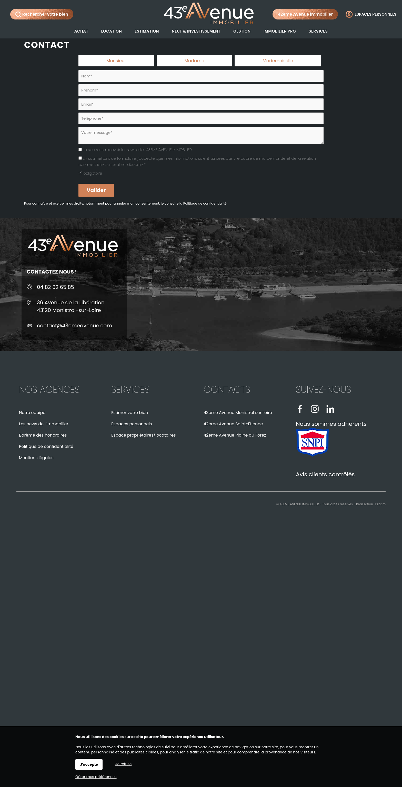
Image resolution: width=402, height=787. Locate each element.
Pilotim (380, 504)
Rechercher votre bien (41, 14)
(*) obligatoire (90, 173)
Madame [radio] (194, 61)
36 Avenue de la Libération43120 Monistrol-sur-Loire (71, 306)
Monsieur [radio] (116, 61)
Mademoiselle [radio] (278, 61)
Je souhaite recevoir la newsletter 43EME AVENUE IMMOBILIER (137, 149)
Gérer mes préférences (96, 776)
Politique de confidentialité (205, 203)
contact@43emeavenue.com (74, 325)
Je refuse (123, 763)
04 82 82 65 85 (55, 287)
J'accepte (89, 764)
